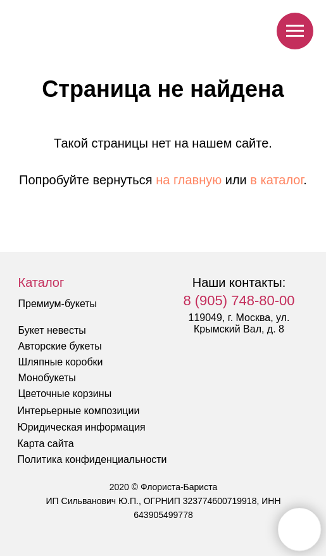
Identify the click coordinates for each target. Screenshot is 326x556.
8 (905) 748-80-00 (238, 300)
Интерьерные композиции (79, 410)
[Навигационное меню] (295, 31)
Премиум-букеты (57, 303)
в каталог (276, 180)
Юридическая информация (82, 427)
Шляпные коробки (60, 362)
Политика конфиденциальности (92, 459)
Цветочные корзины (65, 393)
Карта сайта (46, 443)
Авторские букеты (60, 346)
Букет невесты (52, 330)
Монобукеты (47, 377)
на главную (189, 180)
